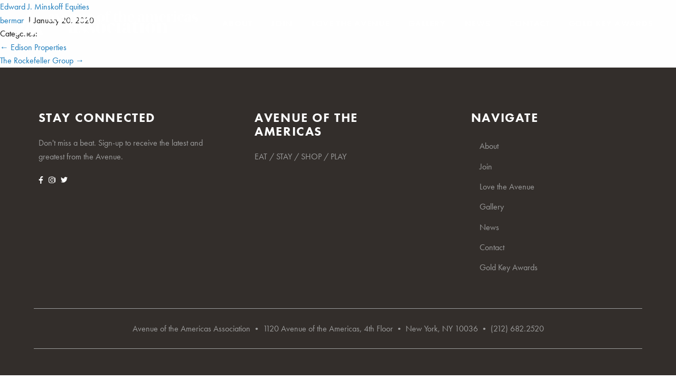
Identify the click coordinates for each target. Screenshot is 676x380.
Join (282, 23)
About (237, 23)
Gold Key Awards (611, 23)
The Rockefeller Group (42, 60)
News (478, 23)
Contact (529, 23)
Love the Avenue (351, 23)
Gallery (427, 23)
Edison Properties (33, 47)
